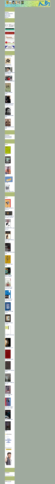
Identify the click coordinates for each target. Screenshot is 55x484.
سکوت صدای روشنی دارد (9, 359)
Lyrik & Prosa (7, 14)
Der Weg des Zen (8, 65)
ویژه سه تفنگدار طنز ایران (9, 191)
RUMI (6, 430)
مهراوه (6, 154)
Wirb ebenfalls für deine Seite (9, 475)
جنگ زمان (6, 182)
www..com (9, 482)
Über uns (6, 17)
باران (6, 174)
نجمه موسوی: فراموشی (9, 347)
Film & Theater (7, 16)
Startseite (7, 12)
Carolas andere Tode (9, 419)
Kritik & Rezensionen (9, 13)
